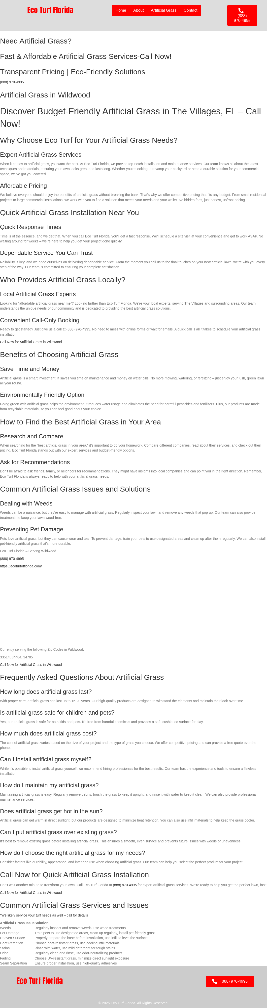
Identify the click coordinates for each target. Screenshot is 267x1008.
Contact (190, 10)
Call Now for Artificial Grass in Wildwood (31, 342)
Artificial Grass (163, 10)
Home (121, 10)
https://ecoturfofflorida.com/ (21, 566)
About (138, 10)
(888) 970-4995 (12, 82)
